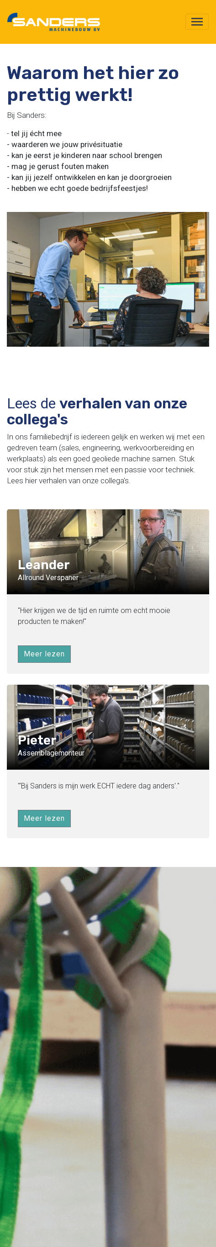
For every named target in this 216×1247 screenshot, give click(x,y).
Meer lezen (44, 654)
